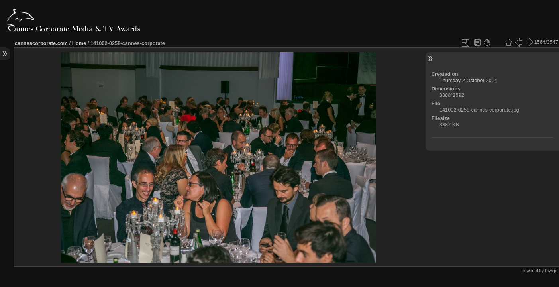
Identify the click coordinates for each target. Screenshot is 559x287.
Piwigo (551, 270)
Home (79, 43)
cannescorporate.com (41, 43)
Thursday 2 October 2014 (468, 80)
